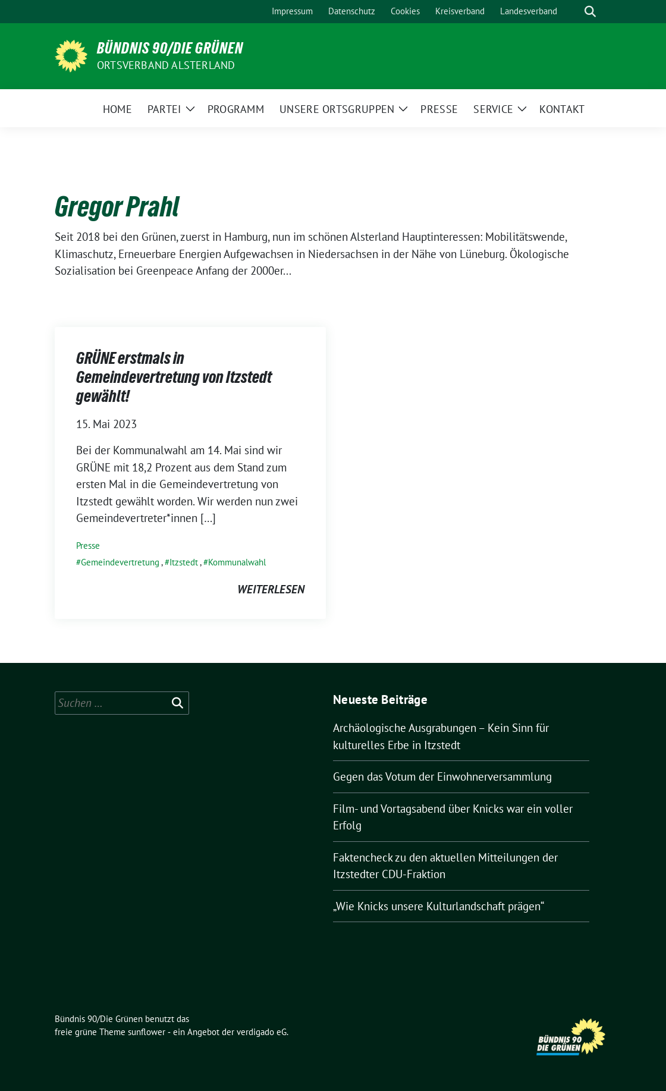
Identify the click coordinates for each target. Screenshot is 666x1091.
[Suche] (573, 11)
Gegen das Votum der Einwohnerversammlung (442, 776)
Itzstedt (183, 562)
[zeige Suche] (590, 11)
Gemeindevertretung (120, 562)
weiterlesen (270, 589)
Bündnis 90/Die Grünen (170, 48)
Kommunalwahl (237, 562)
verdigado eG (262, 1031)
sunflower (146, 1031)
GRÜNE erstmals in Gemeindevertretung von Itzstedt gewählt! (174, 377)
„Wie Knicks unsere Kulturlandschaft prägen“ (438, 906)
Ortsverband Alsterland (166, 65)
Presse (88, 545)
